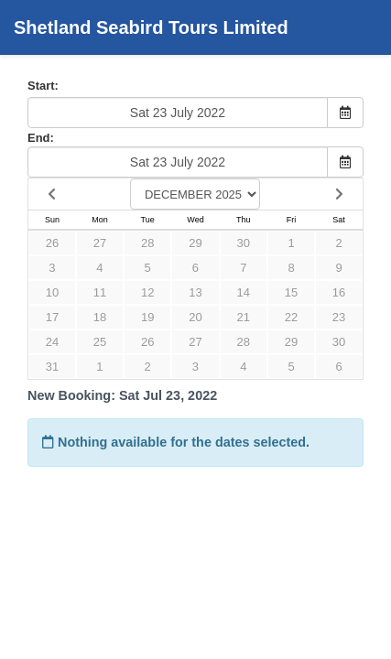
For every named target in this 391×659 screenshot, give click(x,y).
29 (195, 243)
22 (291, 317)
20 (195, 317)
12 (147, 292)
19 (147, 317)
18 (99, 317)
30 (243, 243)
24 (52, 342)
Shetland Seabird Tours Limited (151, 27)
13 (195, 292)
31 (52, 366)
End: (40, 138)
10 (52, 292)
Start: (43, 85)
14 (243, 292)
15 (291, 292)
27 (99, 243)
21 (243, 317)
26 (52, 243)
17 (52, 317)
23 (338, 317)
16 (338, 292)
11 (99, 292)
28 (147, 243)
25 (99, 342)
